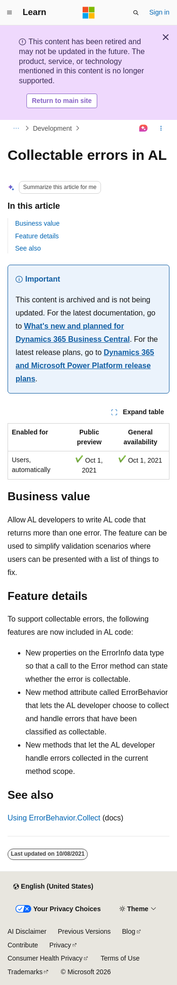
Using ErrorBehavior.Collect (54, 818)
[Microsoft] (89, 13)
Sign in (159, 12)
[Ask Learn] (144, 128)
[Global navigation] (9, 12)
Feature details (37, 236)
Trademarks (25, 972)
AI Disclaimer (27, 931)
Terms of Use (120, 958)
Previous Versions (84, 931)
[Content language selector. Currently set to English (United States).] (53, 886)
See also (28, 248)
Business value (37, 223)
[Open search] (135, 12)
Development (52, 128)
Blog (128, 931)
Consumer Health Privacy (45, 958)
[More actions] (161, 128)
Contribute (23, 945)
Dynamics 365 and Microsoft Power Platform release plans (85, 365)
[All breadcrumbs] (16, 128)
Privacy (60, 945)
